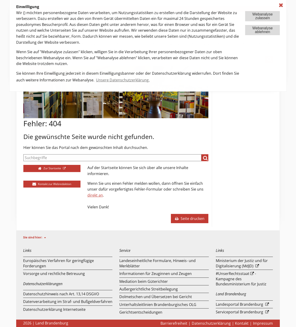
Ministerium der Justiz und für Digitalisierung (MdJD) (242, 263)
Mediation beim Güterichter (143, 281)
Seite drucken (189, 218)
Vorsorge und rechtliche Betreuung (54, 273)
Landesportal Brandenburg (239, 304)
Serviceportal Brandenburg (239, 312)
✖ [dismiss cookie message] (281, 5)
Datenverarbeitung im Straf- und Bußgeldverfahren (67, 301)
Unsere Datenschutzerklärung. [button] (123, 80)
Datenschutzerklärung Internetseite (54, 309)
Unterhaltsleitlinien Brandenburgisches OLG (157, 304)
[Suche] (112, 157)
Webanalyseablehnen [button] (262, 30)
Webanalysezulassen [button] (262, 16)
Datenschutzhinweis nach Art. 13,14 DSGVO (61, 293)
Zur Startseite (50, 168)
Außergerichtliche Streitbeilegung (148, 289)
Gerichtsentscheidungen (140, 312)
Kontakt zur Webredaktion (51, 184)
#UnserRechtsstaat (232, 273)
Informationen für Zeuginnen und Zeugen (155, 273)
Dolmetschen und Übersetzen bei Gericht (155, 296)
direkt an (95, 195)
